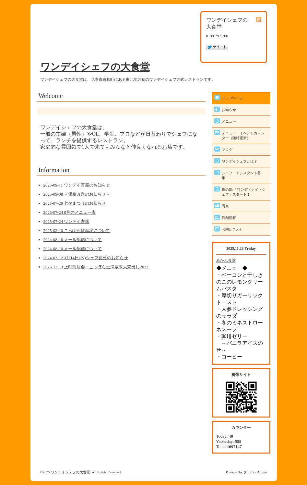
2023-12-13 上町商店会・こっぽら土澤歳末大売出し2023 (95, 266)
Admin (262, 472)
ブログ (227, 150)
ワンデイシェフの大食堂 (95, 66)
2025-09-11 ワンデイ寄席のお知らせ (76, 185)
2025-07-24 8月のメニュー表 (69, 212)
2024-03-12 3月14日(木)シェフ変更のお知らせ (85, 257)
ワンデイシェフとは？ (239, 161)
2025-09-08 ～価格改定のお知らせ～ (77, 194)
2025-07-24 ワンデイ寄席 (66, 221)
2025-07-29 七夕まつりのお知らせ (74, 203)
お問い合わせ (232, 229)
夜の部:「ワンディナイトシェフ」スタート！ (244, 192)
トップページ (232, 98)
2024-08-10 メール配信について (72, 248)
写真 (225, 206)
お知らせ (229, 110)
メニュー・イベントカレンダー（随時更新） (243, 135)
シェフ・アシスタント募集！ (241, 175)
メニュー (229, 121)
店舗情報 (229, 218)
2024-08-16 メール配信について (72, 239)
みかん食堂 (226, 260)
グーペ (248, 472)
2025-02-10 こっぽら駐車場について (77, 230)
